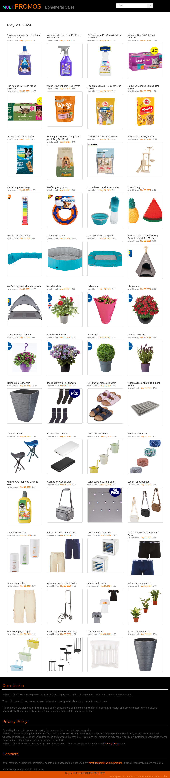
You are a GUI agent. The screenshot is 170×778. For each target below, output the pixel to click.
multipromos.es (136, 776)
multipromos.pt (119, 776)
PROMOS (28, 6)
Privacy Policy (111, 743)
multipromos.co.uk (156, 776)
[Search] (150, 5)
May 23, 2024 (24, 40)
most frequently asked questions (105, 763)
